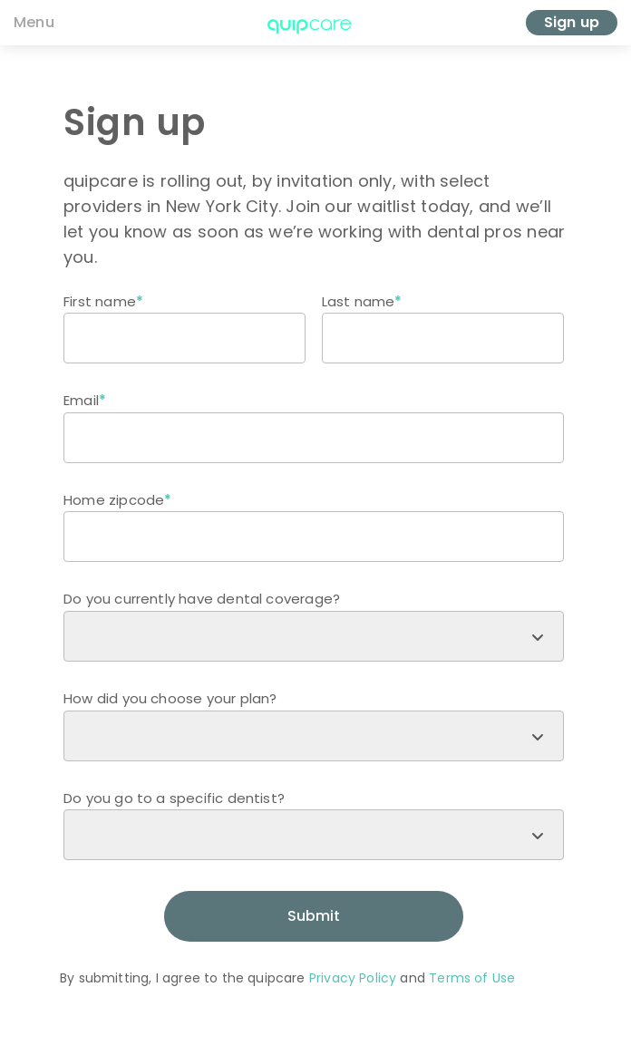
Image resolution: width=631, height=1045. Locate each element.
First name (99, 301)
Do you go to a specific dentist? (174, 798)
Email (81, 400)
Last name (358, 301)
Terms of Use (472, 978)
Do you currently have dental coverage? (201, 598)
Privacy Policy (352, 978)
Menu (34, 22)
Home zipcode (113, 499)
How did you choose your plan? (170, 698)
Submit (313, 915)
